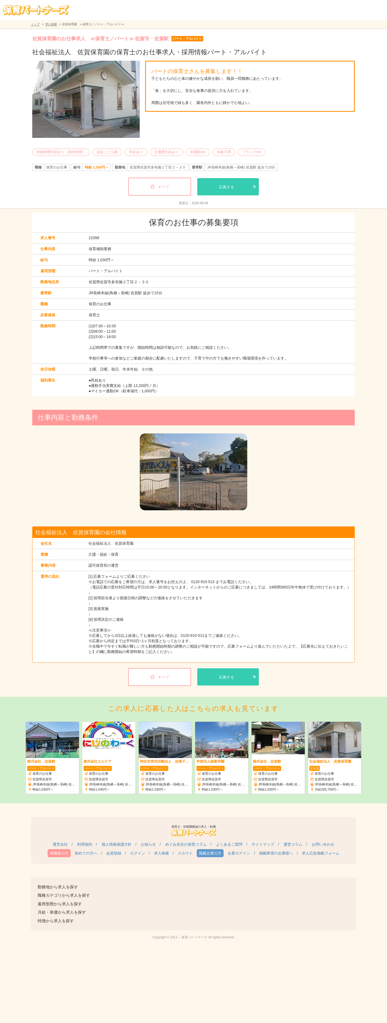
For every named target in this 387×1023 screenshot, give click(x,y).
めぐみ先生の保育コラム (186, 844)
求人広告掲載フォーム (320, 853)
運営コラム (293, 844)
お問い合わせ (323, 844)
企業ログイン (239, 853)
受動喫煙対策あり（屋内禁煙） (61, 152)
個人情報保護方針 (117, 844)
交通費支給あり (166, 152)
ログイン (137, 853)
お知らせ (148, 844)
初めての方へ (86, 853)
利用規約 (84, 844)
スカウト (185, 853)
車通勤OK (198, 152)
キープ (163, 187)
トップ (35, 24)
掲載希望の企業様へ (276, 853)
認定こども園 (107, 152)
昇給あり (136, 152)
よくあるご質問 (229, 844)
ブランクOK (251, 152)
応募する (226, 187)
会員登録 (113, 853)
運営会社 (60, 844)
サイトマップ (263, 844)
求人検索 (51, 24)
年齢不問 (224, 152)
